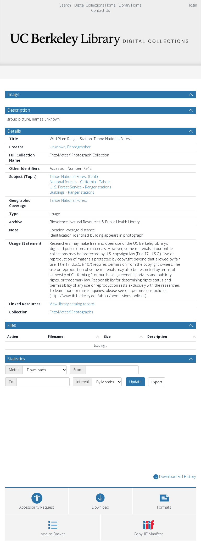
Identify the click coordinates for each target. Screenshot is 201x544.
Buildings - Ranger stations (72, 192)
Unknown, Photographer (70, 146)
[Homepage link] (100, 38)
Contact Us (100, 10)
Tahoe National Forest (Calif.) (74, 176)
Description (18, 110)
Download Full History (174, 477)
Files (11, 325)
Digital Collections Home (95, 5)
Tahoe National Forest (68, 200)
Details (14, 131)
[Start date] (112, 369)
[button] (164, 500)
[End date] (43, 381)
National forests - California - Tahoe (80, 181)
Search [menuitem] (65, 5)
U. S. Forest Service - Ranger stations (80, 186)
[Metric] (45, 369)
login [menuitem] (193, 5)
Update (135, 381)
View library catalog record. (72, 303)
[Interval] (107, 381)
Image (13, 94)
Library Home (130, 5)
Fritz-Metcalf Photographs (71, 311)
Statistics (16, 359)
